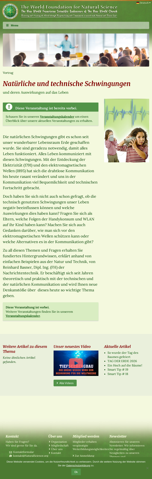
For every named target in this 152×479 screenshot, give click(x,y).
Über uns (56, 449)
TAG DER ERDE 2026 (122, 361)
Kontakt (56, 453)
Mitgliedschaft (60, 445)
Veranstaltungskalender (57, 116)
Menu (12, 25)
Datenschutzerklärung (78, 465)
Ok (76, 472)
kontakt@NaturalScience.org (30, 455)
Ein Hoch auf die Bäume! (125, 365)
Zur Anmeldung (84, 455)
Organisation (59, 441)
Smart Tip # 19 (118, 369)
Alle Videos (65, 383)
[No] (147, 468)
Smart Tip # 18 (118, 374)
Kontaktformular (23, 452)
